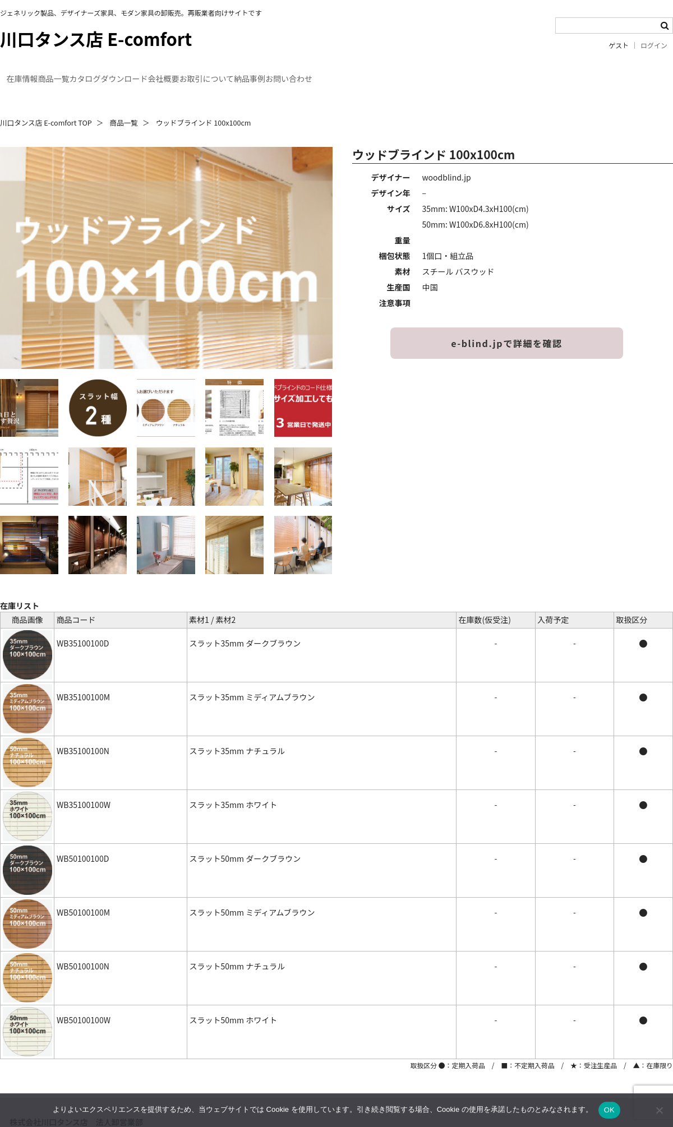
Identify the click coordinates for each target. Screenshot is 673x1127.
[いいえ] (659, 1110)
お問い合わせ (486, 71)
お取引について (341, 71)
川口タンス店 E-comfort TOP (46, 102)
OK (609, 1110)
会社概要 (267, 71)
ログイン (653, 45)
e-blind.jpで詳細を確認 (507, 323)
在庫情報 (31, 71)
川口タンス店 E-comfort (96, 38)
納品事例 (416, 71)
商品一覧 (94, 71)
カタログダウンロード (180, 71)
